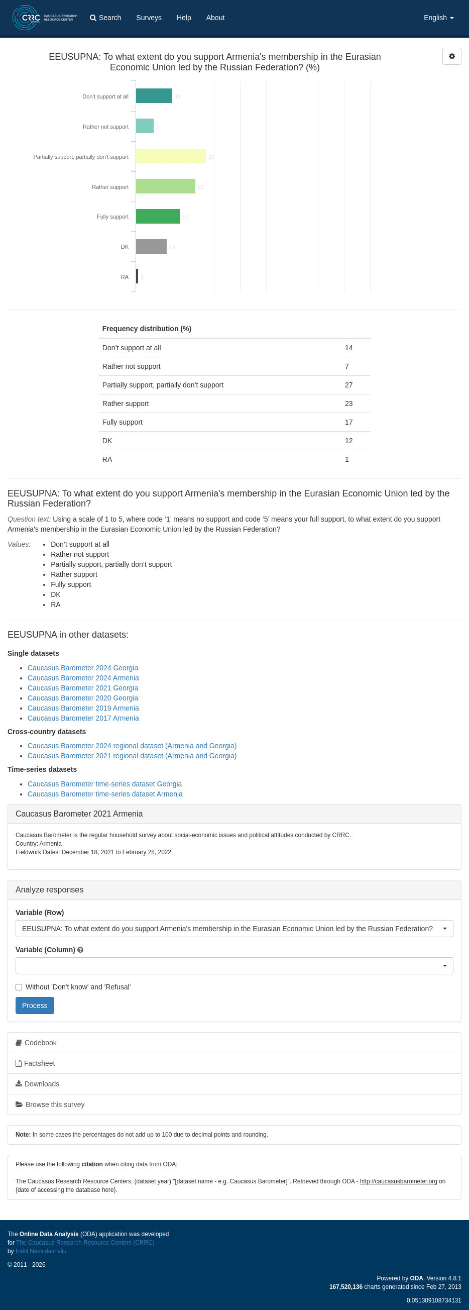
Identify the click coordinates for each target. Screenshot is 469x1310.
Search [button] (105, 18)
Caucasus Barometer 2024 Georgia (83, 668)
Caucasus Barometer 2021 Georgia (83, 688)
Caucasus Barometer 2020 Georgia (83, 698)
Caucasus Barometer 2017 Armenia (83, 718)
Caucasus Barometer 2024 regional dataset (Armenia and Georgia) (132, 746)
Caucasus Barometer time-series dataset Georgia (105, 784)
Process (35, 1005)
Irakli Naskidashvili (40, 1251)
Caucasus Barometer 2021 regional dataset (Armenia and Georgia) (132, 756)
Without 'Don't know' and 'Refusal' (73, 987)
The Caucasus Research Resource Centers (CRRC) (85, 1242)
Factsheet (35, 1063)
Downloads (37, 1084)
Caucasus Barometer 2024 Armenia (83, 678)
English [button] (439, 18)
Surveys (149, 18)
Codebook (36, 1043)
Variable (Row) (40, 913)
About (215, 18)
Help (184, 18)
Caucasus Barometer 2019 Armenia (83, 708)
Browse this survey (50, 1104)
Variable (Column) (45, 950)
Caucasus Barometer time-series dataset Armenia (105, 794)
